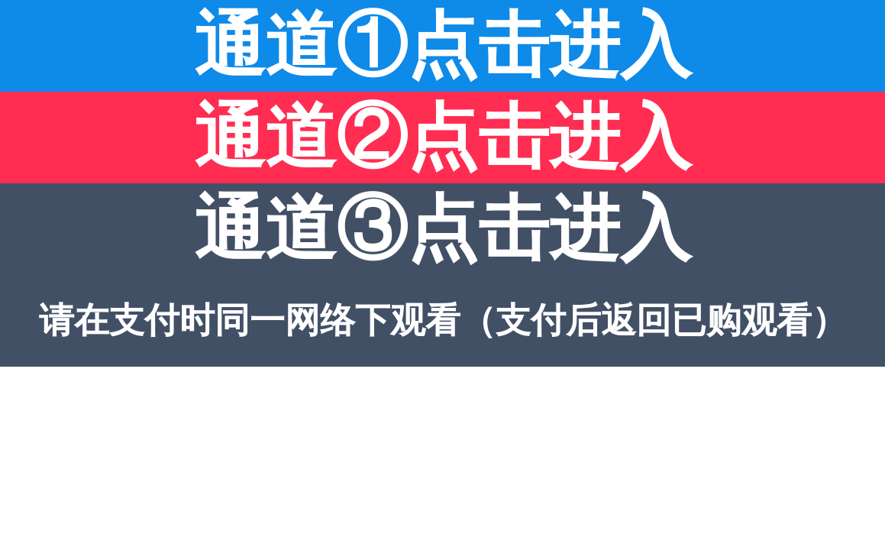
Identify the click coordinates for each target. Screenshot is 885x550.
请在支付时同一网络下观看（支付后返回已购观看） (443, 320)
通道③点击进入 (442, 228)
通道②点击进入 (442, 137)
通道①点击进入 (442, 45)
